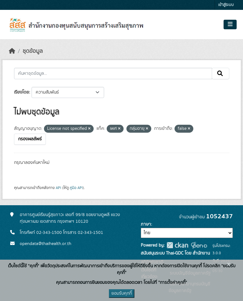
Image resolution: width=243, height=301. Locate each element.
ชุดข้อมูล (33, 51)
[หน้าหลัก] (12, 51)
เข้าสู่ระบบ (226, 5)
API (58, 188)
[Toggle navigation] (230, 24)
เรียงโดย (21, 92)
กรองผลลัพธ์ (30, 139)
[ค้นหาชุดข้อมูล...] (113, 73)
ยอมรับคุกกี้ (121, 293)
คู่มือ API (76, 188)
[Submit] (220, 73)
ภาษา (146, 224)
